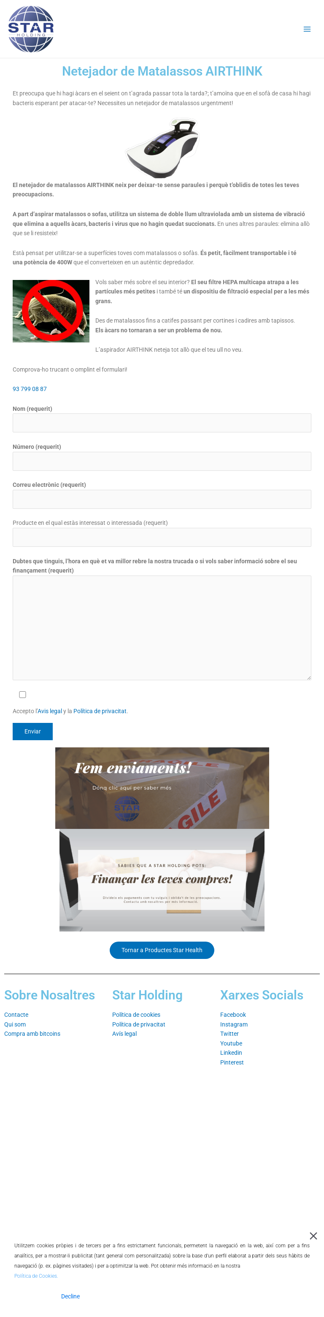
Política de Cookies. (36, 1276)
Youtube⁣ (231, 1043)
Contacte (16, 1014)
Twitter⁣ (229, 1033)
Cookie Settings (285, 1296)
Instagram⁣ (234, 1024)
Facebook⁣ (233, 1014)
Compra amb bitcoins (32, 1033)
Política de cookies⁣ (136, 1014)
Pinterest (232, 1062)
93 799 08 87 (30, 389)
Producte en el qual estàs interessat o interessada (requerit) (162, 533)
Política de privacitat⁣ (138, 1024)
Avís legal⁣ (124, 1033)
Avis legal (50, 711)
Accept (33, 1296)
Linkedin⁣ (231, 1052)
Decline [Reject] (70, 1296)
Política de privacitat (100, 711)
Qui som (15, 1024)
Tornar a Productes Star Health (162, 950)
